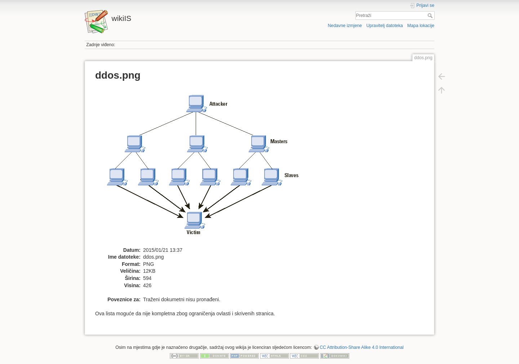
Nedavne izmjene (345, 25)
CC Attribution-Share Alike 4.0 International (362, 347)
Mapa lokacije (420, 25)
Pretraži (430, 15)
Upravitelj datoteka (384, 25)
